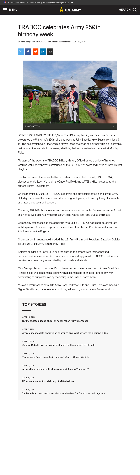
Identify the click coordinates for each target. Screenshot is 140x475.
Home (6, 462)
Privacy (35, 462)
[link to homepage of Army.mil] (70, 9)
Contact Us (20, 462)
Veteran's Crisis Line (125, 462)
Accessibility (72, 462)
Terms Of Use (52, 462)
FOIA (88, 462)
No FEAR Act (101, 462)
